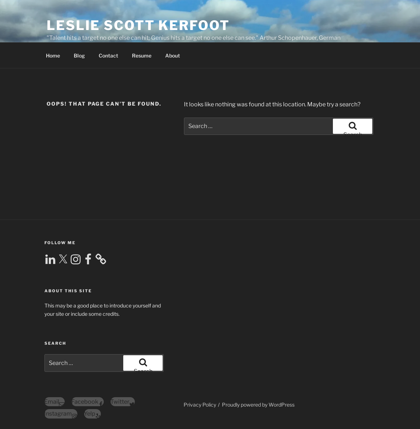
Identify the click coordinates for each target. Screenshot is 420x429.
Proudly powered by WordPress (258, 405)
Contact (108, 55)
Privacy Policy (200, 405)
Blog (79, 55)
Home (53, 55)
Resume (141, 55)
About (172, 55)
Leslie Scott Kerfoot (138, 25)
